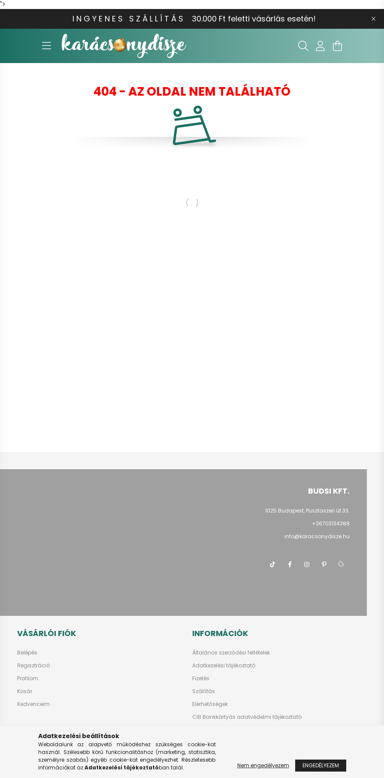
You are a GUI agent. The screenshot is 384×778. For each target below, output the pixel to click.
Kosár (24, 691)
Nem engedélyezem (263, 765)
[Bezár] (373, 18)
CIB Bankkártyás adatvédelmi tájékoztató (247, 717)
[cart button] (337, 45)
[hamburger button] (46, 45)
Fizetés (200, 678)
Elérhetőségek (210, 704)
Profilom (27, 678)
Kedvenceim (33, 704)
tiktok (272, 564)
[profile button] (320, 45)
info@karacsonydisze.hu (317, 536)
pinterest (324, 564)
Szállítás (203, 691)
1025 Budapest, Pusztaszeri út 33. (307, 510)
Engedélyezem (320, 765)
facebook (289, 564)
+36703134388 (331, 523)
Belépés (27, 653)
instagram (306, 564)
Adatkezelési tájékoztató (223, 666)
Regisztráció (33, 666)
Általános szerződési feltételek (231, 653)
